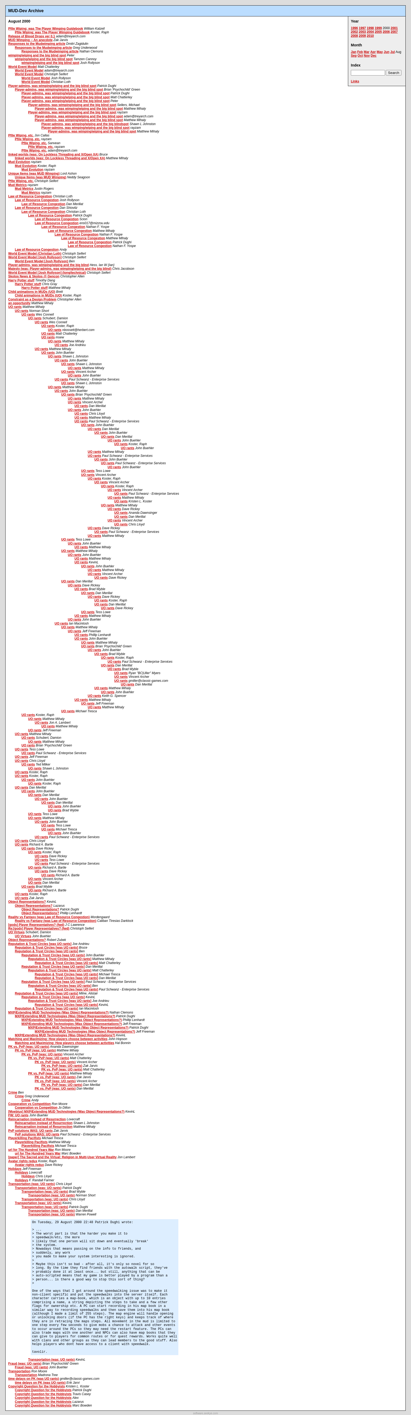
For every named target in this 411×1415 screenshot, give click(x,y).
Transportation (19, 1371)
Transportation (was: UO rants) (31, 1184)
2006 (386, 32)
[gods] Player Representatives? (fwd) (36, 925)
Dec (374, 56)
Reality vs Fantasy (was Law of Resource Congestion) (49, 917)
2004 (370, 32)
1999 (378, 28)
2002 (354, 32)
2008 (354, 36)
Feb (360, 52)
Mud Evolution (19, 162)
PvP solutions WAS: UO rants (30, 1131)
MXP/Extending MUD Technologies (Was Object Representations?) (58, 1012)
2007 (394, 32)
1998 (370, 28)
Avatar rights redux (22, 1161)
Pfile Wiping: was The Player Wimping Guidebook (45, 28)
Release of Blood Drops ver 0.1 (31, 36)
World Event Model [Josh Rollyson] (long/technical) (47, 273)
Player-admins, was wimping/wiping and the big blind (48, 265)
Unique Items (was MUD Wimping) (34, 173)
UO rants (15, 307)
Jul (392, 52)
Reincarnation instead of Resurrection (37, 1119)
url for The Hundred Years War (31, 1150)
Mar (366, 52)
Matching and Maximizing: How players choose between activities (58, 1039)
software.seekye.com (205, 1413)
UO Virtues (16, 932)
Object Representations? (27, 902)
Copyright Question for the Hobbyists (36, 1386)
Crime (12, 1092)
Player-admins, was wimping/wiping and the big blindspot (85, 124)
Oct (360, 56)
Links (355, 81)
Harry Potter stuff (21, 280)
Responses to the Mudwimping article (36, 44)
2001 (394, 28)
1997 (362, 28)
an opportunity (19, 303)
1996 (354, 28)
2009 (362, 36)
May (380, 52)
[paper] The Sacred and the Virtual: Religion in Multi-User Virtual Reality (62, 1157)
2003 (362, 32)
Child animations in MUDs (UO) (31, 292)
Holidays (14, 1169)
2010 (370, 36)
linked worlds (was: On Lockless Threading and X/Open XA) (53, 154)
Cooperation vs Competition (29, 1104)
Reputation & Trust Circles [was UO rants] (40, 944)
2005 (378, 32)
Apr (373, 52)
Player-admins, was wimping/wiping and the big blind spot (52, 86)
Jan (353, 52)
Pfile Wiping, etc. (21, 135)
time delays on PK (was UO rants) (33, 1379)
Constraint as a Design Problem (32, 299)
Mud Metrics (17, 185)
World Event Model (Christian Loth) (34, 253)
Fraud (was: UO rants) (24, 1363)
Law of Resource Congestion (30, 196)
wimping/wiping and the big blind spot (37, 55)
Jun (386, 52)
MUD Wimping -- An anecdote (30, 40)
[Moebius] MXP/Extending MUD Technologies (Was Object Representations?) (66, 1111)
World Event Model (22, 67)
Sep (354, 56)
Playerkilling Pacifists (24, 1138)
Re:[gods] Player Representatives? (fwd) (38, 928)
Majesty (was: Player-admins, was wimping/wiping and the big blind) (59, 269)
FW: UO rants (18, 1115)
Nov (367, 56)
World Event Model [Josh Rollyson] (34, 257)
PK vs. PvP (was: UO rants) (28, 1047)
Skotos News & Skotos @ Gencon (33, 276)
